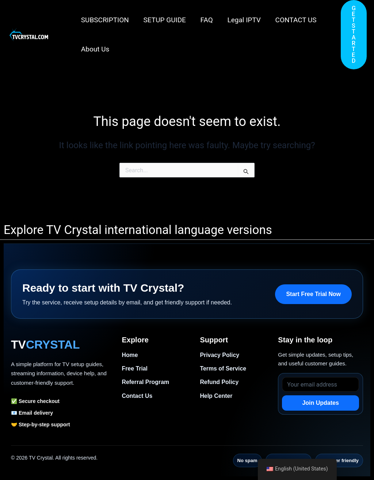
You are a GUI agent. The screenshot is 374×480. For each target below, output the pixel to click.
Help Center (216, 396)
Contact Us (137, 396)
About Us (95, 49)
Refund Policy (219, 382)
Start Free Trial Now (313, 294)
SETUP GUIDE (163, 20)
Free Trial (135, 368)
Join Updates (320, 403)
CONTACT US (293, 20)
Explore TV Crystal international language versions (138, 230)
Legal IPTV (242, 20)
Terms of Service (223, 368)
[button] (354, 34)
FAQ (205, 20)
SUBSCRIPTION (105, 20)
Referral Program (145, 382)
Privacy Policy (220, 355)
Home (130, 355)
